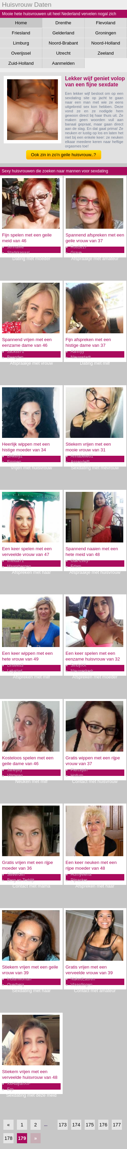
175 (89, 1124)
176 (103, 1124)
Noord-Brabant (63, 43)
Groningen (105, 32)
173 (62, 1124)
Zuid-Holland (21, 63)
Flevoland (105, 22)
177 (117, 1124)
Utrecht (63, 53)
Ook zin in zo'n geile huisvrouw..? (63, 154)
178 (8, 1138)
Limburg (21, 43)
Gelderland (63, 32)
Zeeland (106, 53)
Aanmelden (63, 63)
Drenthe (63, 22)
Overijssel (21, 53)
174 (76, 1124)
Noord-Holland (105, 43)
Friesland (21, 32)
